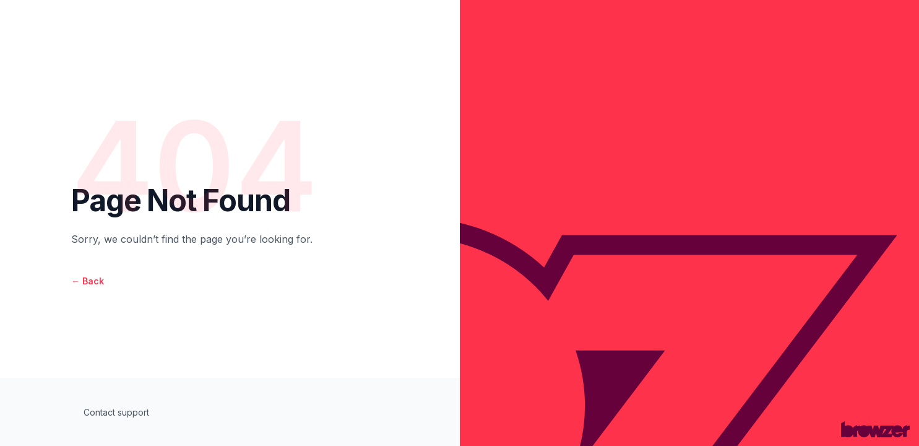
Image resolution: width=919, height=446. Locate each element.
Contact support (116, 412)
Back (87, 281)
